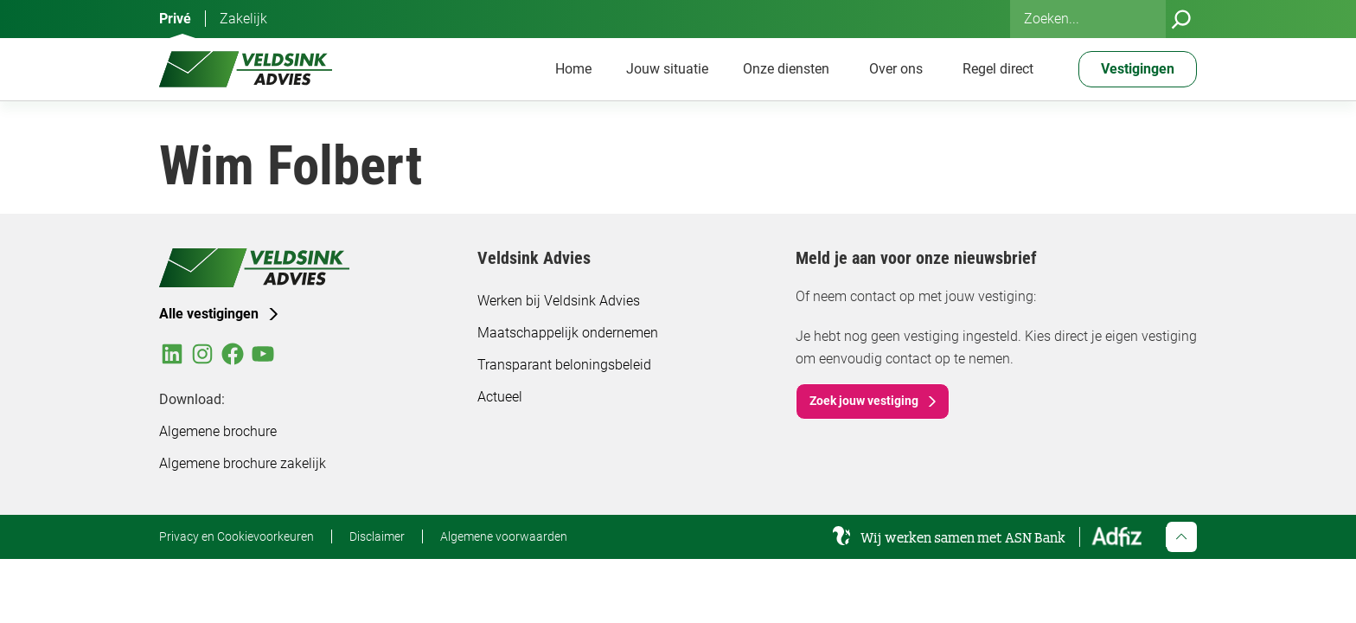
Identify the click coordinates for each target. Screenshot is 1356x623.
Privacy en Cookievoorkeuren (236, 536)
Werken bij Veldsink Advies (558, 300)
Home (573, 69)
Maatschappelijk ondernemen (567, 332)
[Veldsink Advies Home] (245, 69)
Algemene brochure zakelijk (242, 463)
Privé (175, 18)
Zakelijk (243, 18)
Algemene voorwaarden (503, 536)
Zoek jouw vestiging (863, 401)
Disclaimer (377, 536)
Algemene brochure (218, 431)
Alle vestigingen (209, 313)
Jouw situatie (667, 69)
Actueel (499, 397)
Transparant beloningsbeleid (564, 364)
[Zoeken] (1181, 19)
